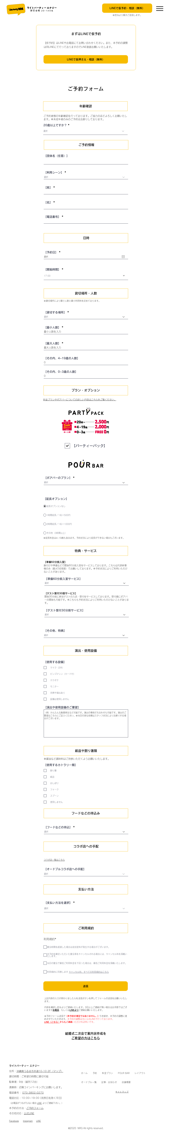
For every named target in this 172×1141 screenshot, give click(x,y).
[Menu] (159, 8)
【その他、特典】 (55, 630)
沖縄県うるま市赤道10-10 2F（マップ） (39, 1071)
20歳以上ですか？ (55, 125)
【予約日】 (53, 252)
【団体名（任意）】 (56, 155)
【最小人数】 (52, 327)
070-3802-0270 (33, 1092)
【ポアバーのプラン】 (58, 477)
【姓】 (48, 187)
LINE (39, 1103)
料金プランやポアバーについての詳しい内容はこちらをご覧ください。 (79, 399)
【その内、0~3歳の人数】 (61, 371)
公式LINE (29, 1113)
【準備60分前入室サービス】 (63, 578)
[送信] (85, 986)
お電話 (56, 1010)
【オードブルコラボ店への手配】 (65, 869)
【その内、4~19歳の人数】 (62, 358)
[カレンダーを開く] (123, 256)
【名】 (48, 202)
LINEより (74, 1010)
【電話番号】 (52, 216)
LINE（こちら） (52, 1022)
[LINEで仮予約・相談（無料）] (127, 8)
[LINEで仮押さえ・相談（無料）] (86, 59)
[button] (95, 1073)
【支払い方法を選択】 (58, 902)
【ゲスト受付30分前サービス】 (65, 610)
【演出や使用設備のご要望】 (62, 707)
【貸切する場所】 (55, 312)
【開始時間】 (52, 269)
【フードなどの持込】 (58, 827)
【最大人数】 (52, 343)
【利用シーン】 (54, 172)
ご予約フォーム (35, 1108)
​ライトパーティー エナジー (42, 8)
